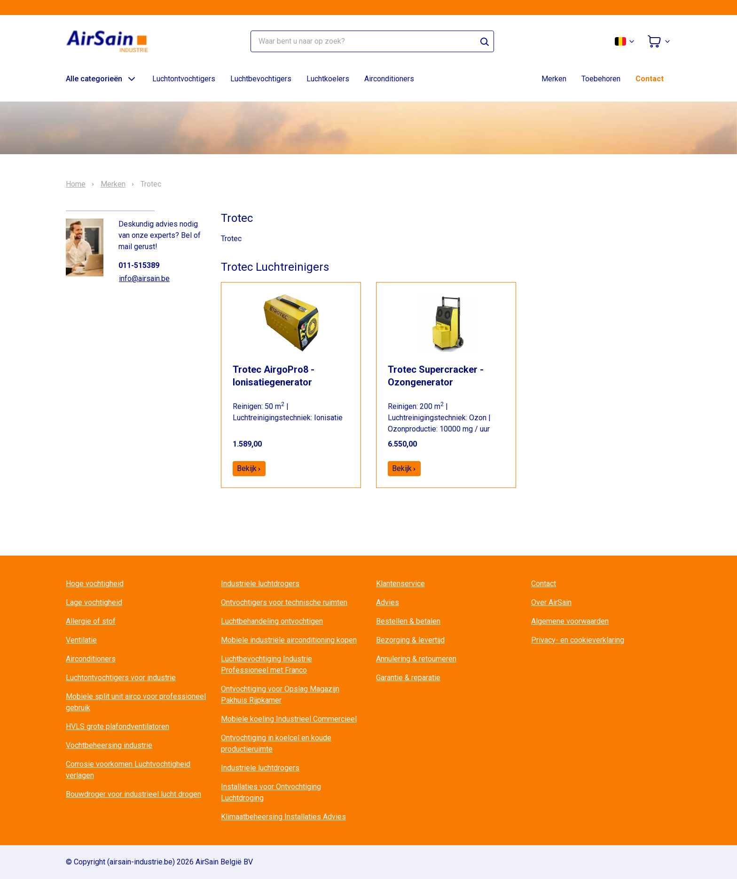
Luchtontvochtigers (183, 78)
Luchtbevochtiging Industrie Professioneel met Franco (266, 664)
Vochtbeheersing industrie (109, 745)
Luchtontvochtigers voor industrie (121, 677)
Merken (553, 78)
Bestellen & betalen (408, 621)
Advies (387, 602)
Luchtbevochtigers (260, 78)
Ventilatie (81, 640)
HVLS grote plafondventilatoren (117, 726)
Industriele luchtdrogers (260, 583)
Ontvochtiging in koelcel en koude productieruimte (276, 743)
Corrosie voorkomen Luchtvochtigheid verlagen (128, 770)
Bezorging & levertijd (410, 640)
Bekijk (249, 468)
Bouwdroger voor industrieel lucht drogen (133, 794)
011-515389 (138, 265)
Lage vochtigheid (94, 602)
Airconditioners (389, 78)
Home (76, 184)
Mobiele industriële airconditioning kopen (289, 640)
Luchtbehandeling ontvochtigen (272, 621)
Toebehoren (600, 78)
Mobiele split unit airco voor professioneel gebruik (136, 702)
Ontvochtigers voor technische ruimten (284, 602)
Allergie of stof (91, 621)
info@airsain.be (144, 278)
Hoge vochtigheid (95, 583)
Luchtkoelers (327, 78)
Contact (649, 78)
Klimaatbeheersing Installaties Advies (283, 816)
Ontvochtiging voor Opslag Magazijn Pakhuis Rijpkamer (280, 694)
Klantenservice (400, 583)
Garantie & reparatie (408, 677)
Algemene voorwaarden (570, 621)
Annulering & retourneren (416, 658)
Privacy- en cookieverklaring (577, 640)
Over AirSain (551, 602)
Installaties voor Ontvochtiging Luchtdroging (271, 792)
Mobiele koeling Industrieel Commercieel (289, 718)
